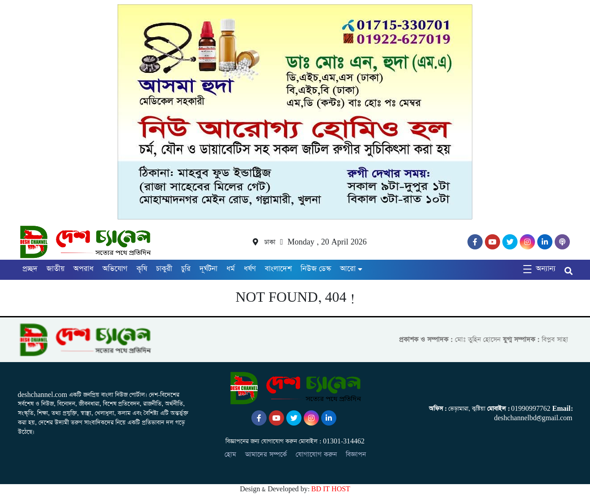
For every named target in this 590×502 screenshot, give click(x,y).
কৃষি (141, 269)
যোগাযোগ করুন (316, 454)
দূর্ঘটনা (208, 269)
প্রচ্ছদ (30, 269)
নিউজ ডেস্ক (316, 269)
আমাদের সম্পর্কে (266, 454)
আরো (348, 269)
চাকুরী (164, 269)
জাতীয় (55, 269)
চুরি (186, 269)
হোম (230, 454)
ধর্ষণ (250, 269)
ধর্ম (230, 269)
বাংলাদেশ (278, 269)
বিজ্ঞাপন (356, 454)
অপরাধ (83, 269)
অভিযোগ (114, 269)
